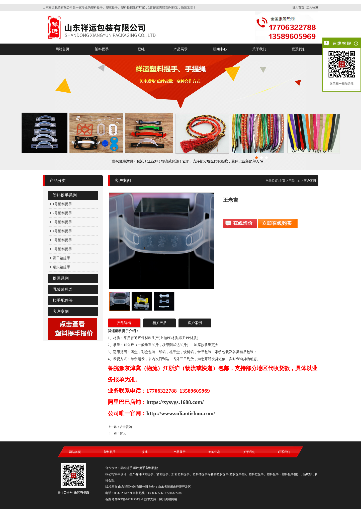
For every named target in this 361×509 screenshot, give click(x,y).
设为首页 (298, 7)
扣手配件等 (63, 300)
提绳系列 (61, 278)
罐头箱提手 (61, 267)
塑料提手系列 (65, 195)
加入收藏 (312, 7)
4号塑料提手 (62, 231)
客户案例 (61, 311)
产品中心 (295, 180)
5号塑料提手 (62, 240)
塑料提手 (102, 49)
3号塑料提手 (62, 222)
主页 (282, 180)
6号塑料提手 (62, 249)
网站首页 (62, 49)
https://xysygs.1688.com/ (175, 402)
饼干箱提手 (61, 258)
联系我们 (299, 49)
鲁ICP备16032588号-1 (129, 499)
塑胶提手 (139, 468)
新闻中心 (220, 49)
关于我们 (259, 49)
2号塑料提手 (62, 213)
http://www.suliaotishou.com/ (180, 413)
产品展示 (180, 49)
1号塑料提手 (62, 204)
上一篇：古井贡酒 (120, 427)
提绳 (141, 49)
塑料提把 (152, 468)
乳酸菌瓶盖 (63, 289)
